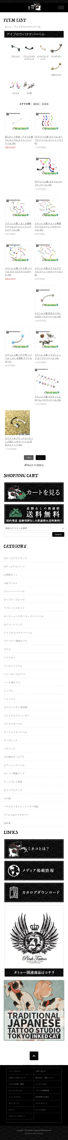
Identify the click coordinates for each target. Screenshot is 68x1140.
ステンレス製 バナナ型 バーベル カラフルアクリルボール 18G (18, 271)
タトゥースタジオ (15, 1090)
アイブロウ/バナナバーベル (27, 27)
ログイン (11, 1110)
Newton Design (38, 1133)
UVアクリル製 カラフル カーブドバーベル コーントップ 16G (49, 140)
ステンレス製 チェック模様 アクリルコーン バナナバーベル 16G (48, 226)
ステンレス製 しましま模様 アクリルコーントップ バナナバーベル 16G (18, 226)
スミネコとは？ (41, 1084)
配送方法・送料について (45, 1078)
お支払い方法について (17, 1078)
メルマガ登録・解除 (16, 1084)
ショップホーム (14, 1071)
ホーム (8, 27)
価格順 (36, 104)
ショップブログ (14, 1097)
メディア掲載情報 (42, 1090)
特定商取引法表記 (42, 1097)
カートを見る (41, 1110)
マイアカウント (41, 1103)
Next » (41, 457)
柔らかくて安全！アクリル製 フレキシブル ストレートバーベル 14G (19, 140)
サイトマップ (13, 1103)
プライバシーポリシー (17, 1116)
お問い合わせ (41, 1071)
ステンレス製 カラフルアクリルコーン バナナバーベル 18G (49, 271)
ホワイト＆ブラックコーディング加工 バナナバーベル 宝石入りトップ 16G (19, 441)
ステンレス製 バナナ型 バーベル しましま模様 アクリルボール (18, 358)
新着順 (45, 104)
